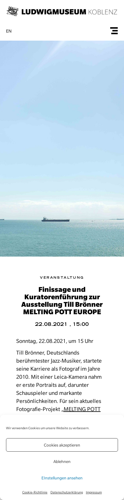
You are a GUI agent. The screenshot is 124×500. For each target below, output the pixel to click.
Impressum (94, 492)
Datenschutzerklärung (66, 492)
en (9, 31)
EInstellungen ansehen (62, 478)
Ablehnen (62, 461)
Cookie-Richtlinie (34, 492)
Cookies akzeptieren (62, 445)
